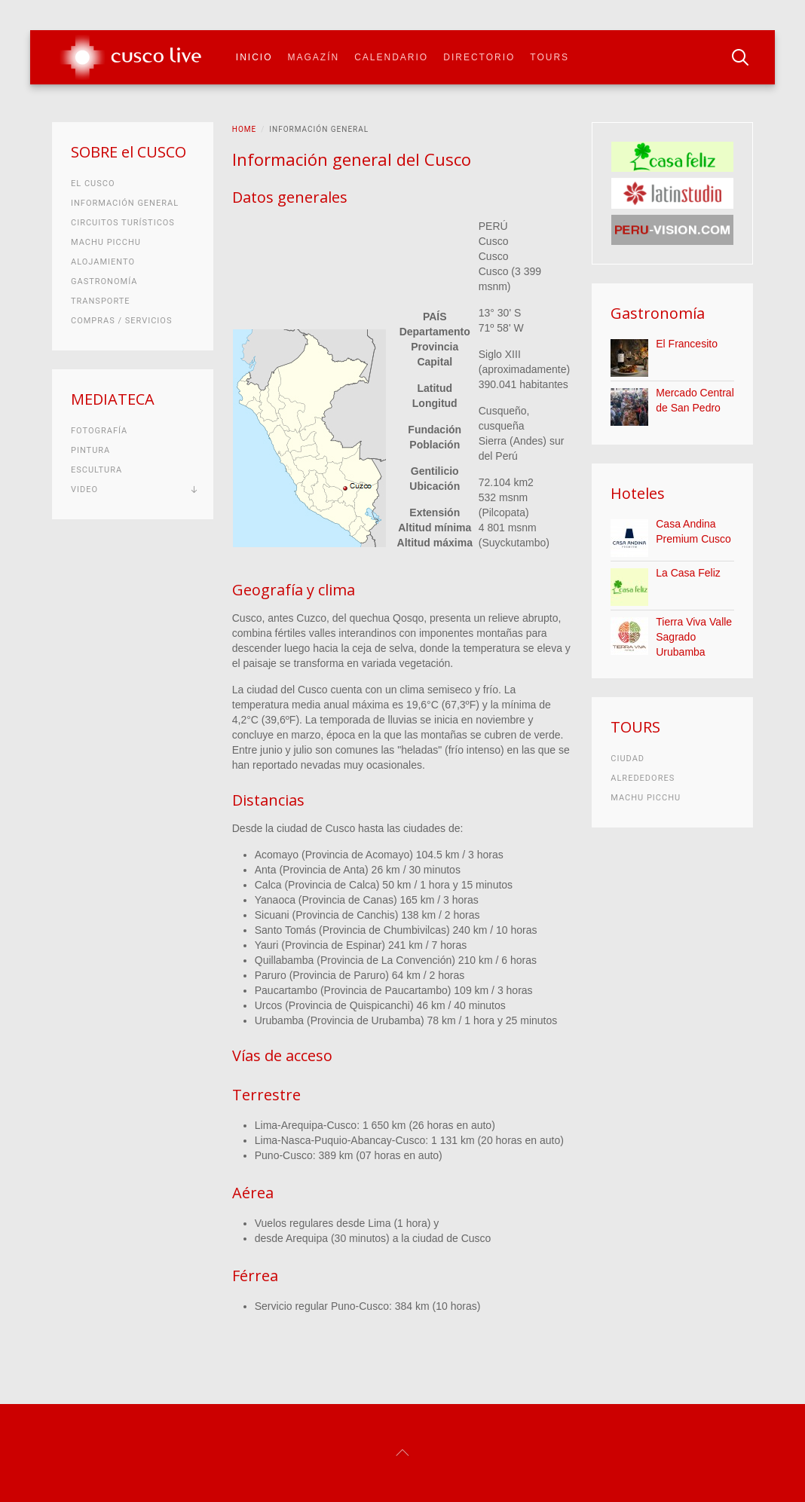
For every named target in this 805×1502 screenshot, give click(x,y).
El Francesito (687, 344)
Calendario (391, 57)
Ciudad (627, 758)
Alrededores (643, 778)
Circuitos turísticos (123, 223)
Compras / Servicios (121, 321)
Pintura (90, 450)
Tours (549, 57)
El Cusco (93, 183)
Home (244, 129)
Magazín (314, 57)
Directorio (479, 57)
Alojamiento (103, 262)
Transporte (100, 301)
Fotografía (99, 431)
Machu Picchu (106, 242)
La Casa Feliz (688, 573)
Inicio (254, 57)
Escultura (96, 470)
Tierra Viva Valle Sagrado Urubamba (694, 637)
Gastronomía (104, 281)
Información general (125, 203)
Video (84, 489)
